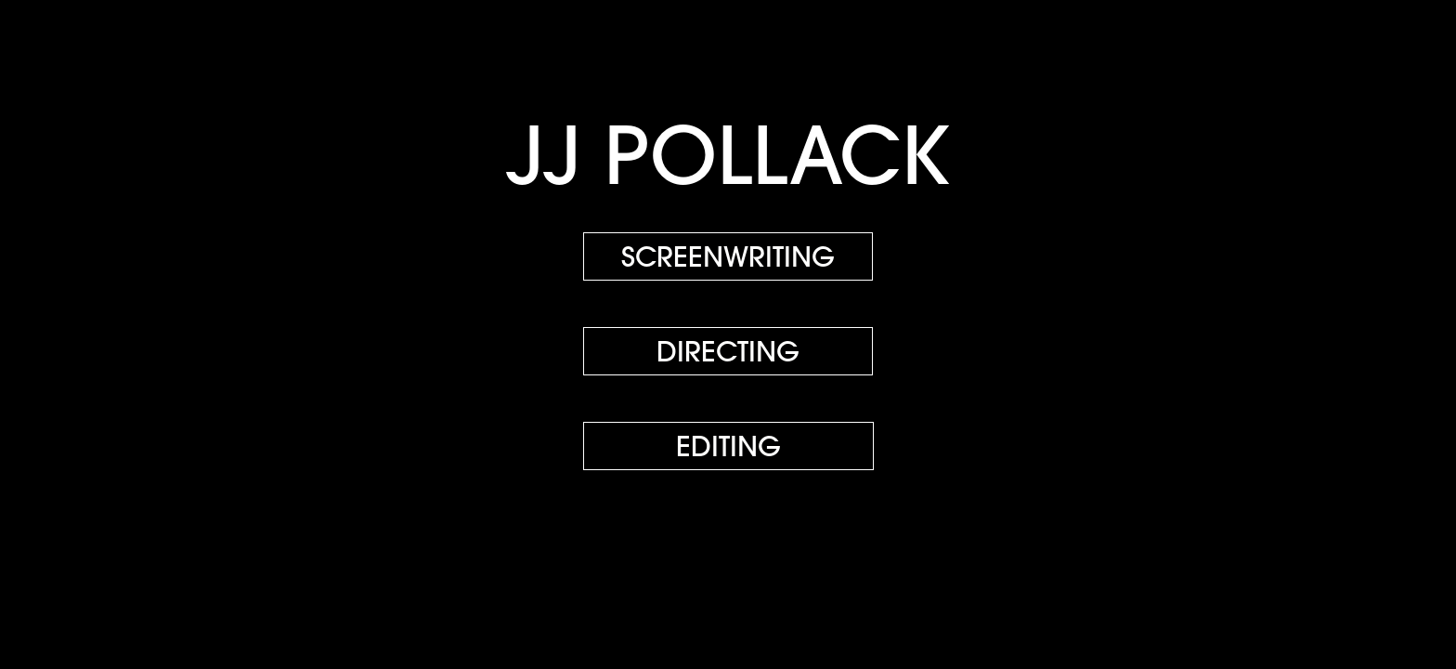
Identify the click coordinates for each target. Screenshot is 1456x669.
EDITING (728, 446)
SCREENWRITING (728, 256)
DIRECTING (728, 351)
